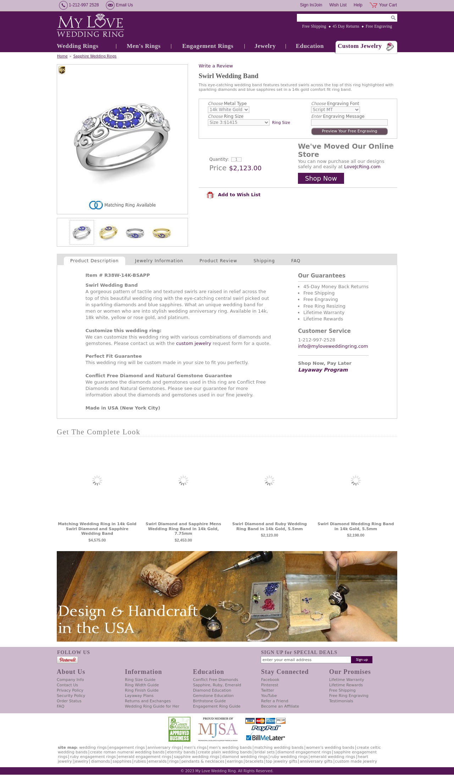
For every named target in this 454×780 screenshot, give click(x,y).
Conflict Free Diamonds (215, 679)
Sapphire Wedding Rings (95, 56)
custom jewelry (193, 343)
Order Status (69, 701)
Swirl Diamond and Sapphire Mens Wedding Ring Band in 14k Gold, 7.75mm (183, 529)
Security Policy (71, 695)
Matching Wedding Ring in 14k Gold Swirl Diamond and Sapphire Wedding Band (97, 529)
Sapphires (121, 761)
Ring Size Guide (140, 679)
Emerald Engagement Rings (145, 756)
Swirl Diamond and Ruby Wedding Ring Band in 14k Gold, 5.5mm (269, 526)
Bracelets (254, 761)
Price (218, 168)
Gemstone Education (213, 695)
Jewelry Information (159, 260)
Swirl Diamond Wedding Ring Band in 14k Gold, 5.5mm (355, 526)
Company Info (70, 679)
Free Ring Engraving (349, 695)
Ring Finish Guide (142, 690)
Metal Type (227, 103)
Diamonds (100, 761)
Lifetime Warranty (346, 679)
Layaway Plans (139, 695)
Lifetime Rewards (346, 685)
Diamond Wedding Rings (245, 756)
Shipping (264, 260)
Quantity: (219, 159)
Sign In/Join (311, 4)
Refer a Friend (274, 701)
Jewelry (265, 46)
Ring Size (225, 116)
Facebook (270, 679)
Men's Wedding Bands (230, 747)
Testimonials (341, 701)
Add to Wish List (233, 194)
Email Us (124, 4)
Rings (174, 761)
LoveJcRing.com (362, 166)
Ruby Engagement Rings (93, 756)
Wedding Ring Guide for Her (152, 706)
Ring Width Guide (142, 685)
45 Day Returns (346, 26)
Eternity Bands (181, 752)
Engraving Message (338, 116)
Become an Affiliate (280, 706)
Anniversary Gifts (316, 761)
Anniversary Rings (165, 747)
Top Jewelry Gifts (281, 761)
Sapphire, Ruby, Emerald (217, 685)
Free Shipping (314, 26)
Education (310, 46)
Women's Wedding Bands (330, 747)
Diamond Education (212, 690)
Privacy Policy (70, 690)
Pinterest (269, 685)
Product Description (94, 260)
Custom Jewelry (360, 46)
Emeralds (158, 761)
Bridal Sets (264, 752)
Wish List (338, 4)
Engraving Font (335, 103)
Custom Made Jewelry (356, 761)
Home (62, 56)
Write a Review (216, 65)
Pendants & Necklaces (203, 761)
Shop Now (321, 178)
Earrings (235, 761)
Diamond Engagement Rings (304, 752)
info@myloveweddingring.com (333, 346)
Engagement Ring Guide (216, 706)
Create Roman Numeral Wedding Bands (127, 752)
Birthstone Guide (209, 701)
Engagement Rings (207, 46)
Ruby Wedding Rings (289, 756)
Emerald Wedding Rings (332, 756)
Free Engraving (379, 26)
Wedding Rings (78, 46)
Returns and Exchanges (148, 701)
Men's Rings (144, 46)
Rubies (140, 761)
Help (358, 4)
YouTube (269, 695)
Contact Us (67, 685)
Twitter (267, 690)
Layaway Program (323, 370)
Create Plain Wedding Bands (225, 752)
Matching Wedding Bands (279, 747)
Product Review (218, 260)
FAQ (295, 260)
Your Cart (388, 4)
